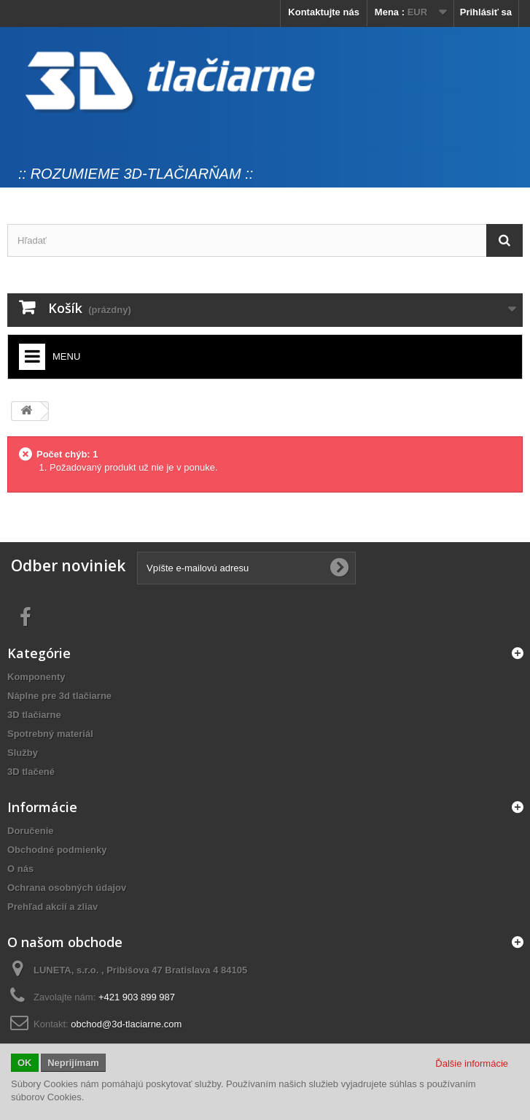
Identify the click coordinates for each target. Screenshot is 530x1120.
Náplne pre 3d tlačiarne (59, 695)
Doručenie (30, 830)
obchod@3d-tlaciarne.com (126, 1024)
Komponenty (36, 676)
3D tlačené (31, 771)
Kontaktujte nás (323, 12)
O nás (20, 868)
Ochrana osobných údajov (66, 887)
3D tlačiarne (34, 714)
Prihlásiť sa (486, 12)
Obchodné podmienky (57, 849)
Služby (22, 752)
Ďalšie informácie (471, 1063)
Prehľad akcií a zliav (52, 906)
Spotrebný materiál (50, 733)
